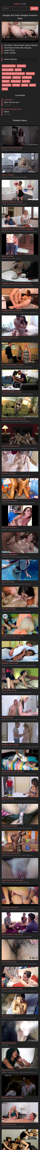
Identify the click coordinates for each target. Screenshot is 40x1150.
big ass (18, 70)
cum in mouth (8, 70)
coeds (5, 89)
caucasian (21, 66)
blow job (6, 81)
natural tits (6, 85)
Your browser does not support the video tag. (20, 31)
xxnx (20, 3)
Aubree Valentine (10, 59)
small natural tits (9, 66)
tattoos (32, 85)
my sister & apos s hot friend (13, 73)
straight (24, 85)
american (16, 77)
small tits (26, 81)
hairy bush (6, 77)
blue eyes (30, 73)
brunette (16, 85)
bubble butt (27, 77)
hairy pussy (15, 81)
